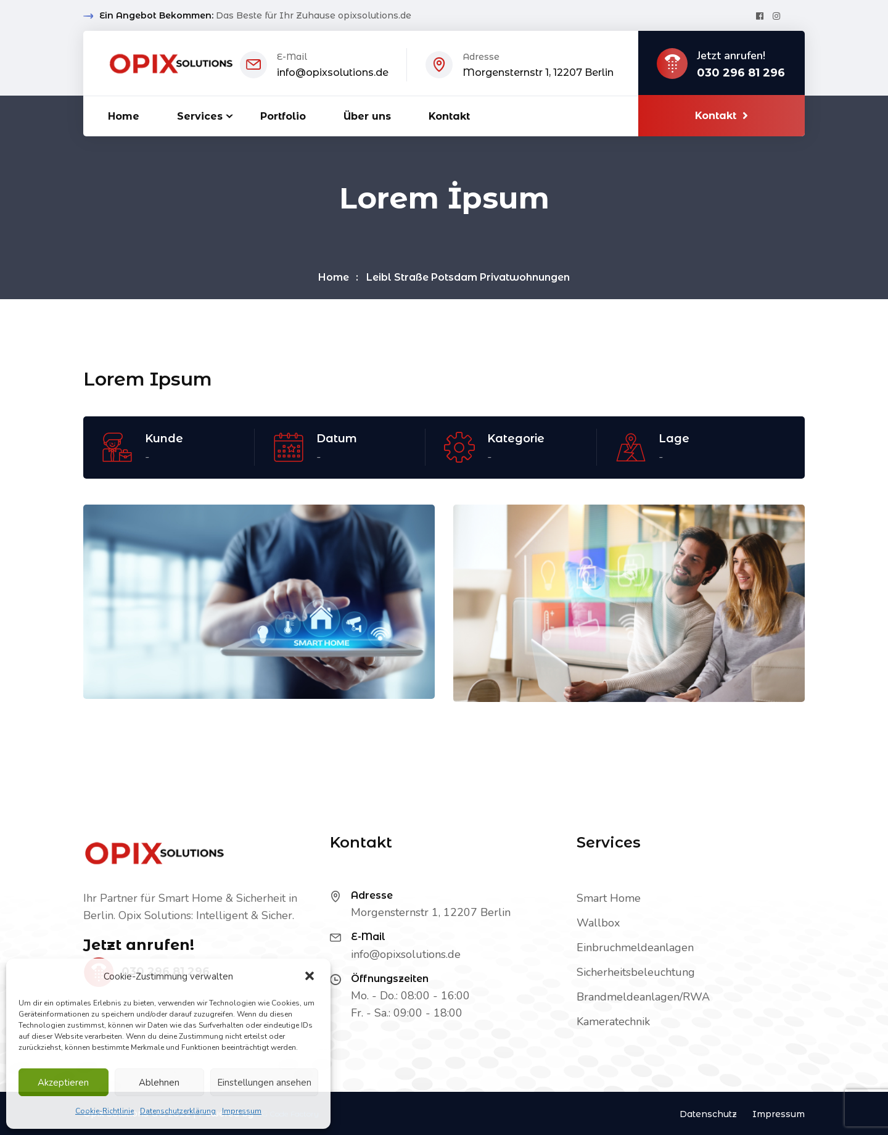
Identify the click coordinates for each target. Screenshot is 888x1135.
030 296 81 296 (741, 73)
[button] (310, 976)
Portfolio (283, 116)
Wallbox (598, 922)
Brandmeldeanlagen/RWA (643, 996)
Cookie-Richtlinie (104, 1111)
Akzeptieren (63, 1082)
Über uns (367, 116)
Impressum (241, 1111)
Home (123, 116)
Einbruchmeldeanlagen (635, 947)
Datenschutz (708, 1114)
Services (200, 116)
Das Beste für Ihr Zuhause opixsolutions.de (313, 15)
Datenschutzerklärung (178, 1111)
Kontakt (449, 116)
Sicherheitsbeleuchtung (636, 972)
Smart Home (609, 898)
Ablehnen (159, 1082)
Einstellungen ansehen (264, 1082)
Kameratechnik (613, 1021)
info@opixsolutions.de (332, 72)
